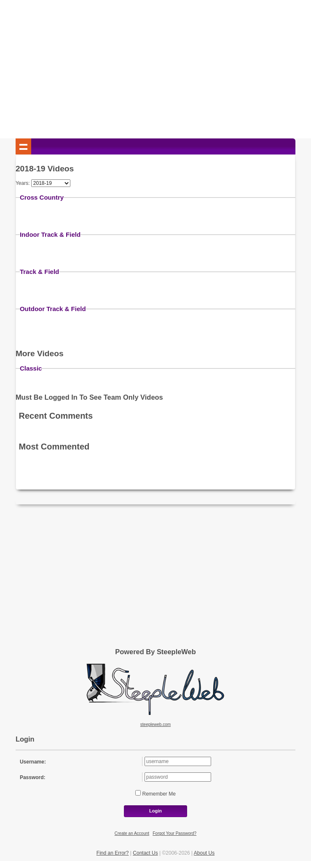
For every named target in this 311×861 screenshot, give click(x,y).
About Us (204, 853)
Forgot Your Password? (174, 833)
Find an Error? (113, 853)
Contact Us (145, 853)
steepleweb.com (155, 724)
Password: (33, 777)
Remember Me (158, 794)
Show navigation (24, 146)
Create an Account (132, 833)
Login (155, 810)
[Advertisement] (155, 71)
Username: (33, 762)
